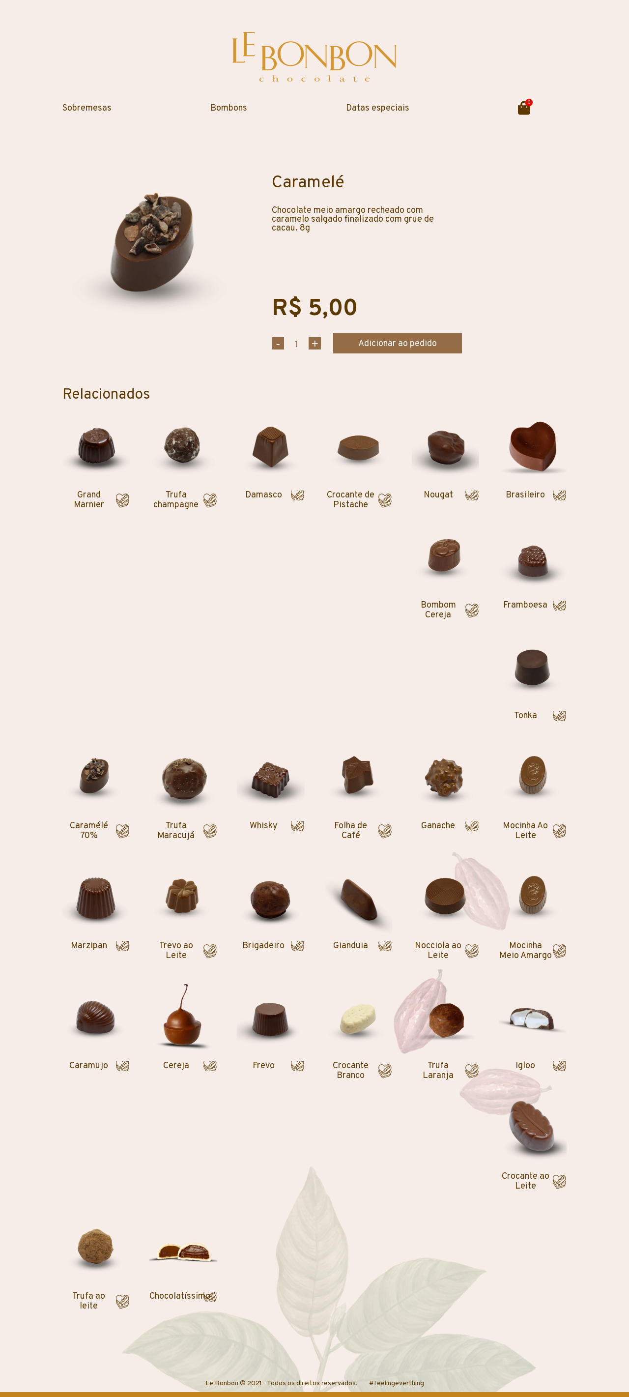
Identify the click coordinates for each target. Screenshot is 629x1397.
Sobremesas (87, 108)
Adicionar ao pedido (397, 343)
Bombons (228, 108)
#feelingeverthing (396, 1383)
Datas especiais (377, 108)
